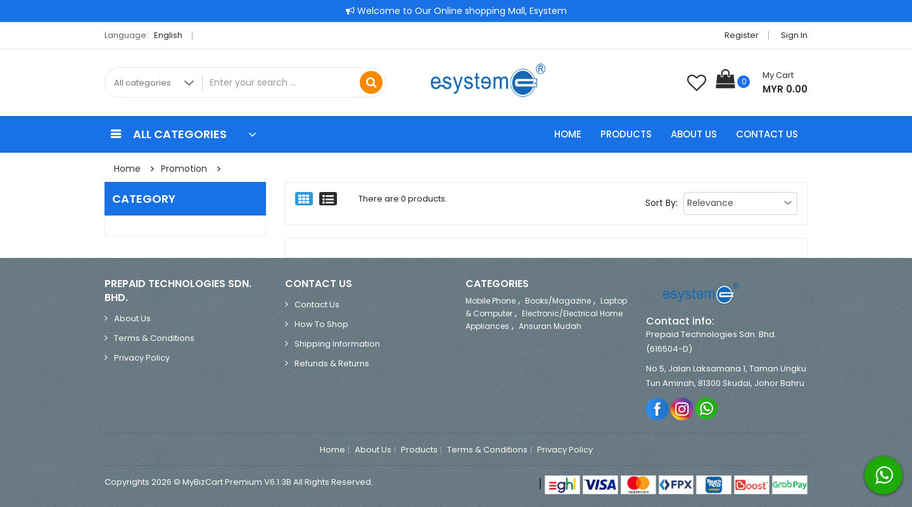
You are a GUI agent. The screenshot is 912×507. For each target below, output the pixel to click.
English (171, 35)
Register (742, 35)
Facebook (657, 408)
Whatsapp (707, 408)
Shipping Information (337, 344)
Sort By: (661, 202)
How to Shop (321, 324)
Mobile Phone (491, 300)
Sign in (794, 35)
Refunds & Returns (331, 363)
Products (626, 134)
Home (567, 134)
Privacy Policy (142, 358)
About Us (694, 134)
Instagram (682, 408)
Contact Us (767, 134)
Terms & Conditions (154, 338)
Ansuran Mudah (550, 326)
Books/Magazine (558, 300)
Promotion (184, 168)
